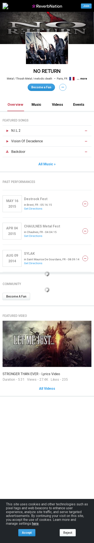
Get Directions (33, 208)
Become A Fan (16, 296)
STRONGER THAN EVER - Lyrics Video (31, 374)
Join (86, 6)
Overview (15, 105)
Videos (57, 105)
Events (78, 105)
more (83, 78)
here (35, 524)
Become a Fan (41, 87)
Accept (27, 532)
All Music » (47, 164)
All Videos (47, 389)
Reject (67, 532)
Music (36, 105)
